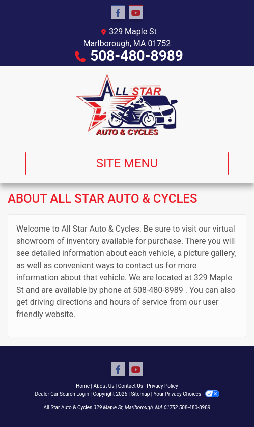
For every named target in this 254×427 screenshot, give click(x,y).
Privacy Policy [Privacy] (162, 386)
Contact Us (130, 386)
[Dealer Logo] (127, 104)
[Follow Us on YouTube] (136, 12)
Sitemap (140, 394)
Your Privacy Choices (186, 394)
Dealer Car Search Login (62, 394)
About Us (104, 386)
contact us (144, 265)
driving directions (61, 302)
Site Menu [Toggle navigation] (127, 163)
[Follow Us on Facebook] (118, 12)
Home (83, 386)
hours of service (138, 302)
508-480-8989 (136, 55)
